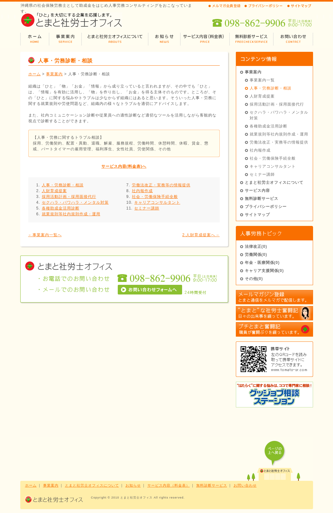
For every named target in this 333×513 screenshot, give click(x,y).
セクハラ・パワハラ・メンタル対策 (75, 202)
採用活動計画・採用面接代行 (69, 196)
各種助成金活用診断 (60, 208)
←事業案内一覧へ (45, 235)
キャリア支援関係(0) (264, 270)
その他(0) (254, 278)
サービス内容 (257, 190)
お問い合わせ (245, 485)
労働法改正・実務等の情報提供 (161, 185)
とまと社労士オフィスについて (274, 182)
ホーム (34, 74)
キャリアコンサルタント (157, 202)
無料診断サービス (261, 198)
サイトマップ (257, 214)
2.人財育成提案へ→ (200, 235)
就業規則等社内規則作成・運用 (71, 214)
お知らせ (133, 485)
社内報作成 (142, 191)
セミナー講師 (146, 208)
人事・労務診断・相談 (63, 185)
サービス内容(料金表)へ (123, 166)
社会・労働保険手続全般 (155, 196)
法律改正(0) (256, 246)
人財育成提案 (54, 191)
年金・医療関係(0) (262, 262)
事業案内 (54, 74)
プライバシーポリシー (266, 206)
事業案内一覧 (262, 80)
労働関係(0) (256, 254)
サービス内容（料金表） (168, 485)
